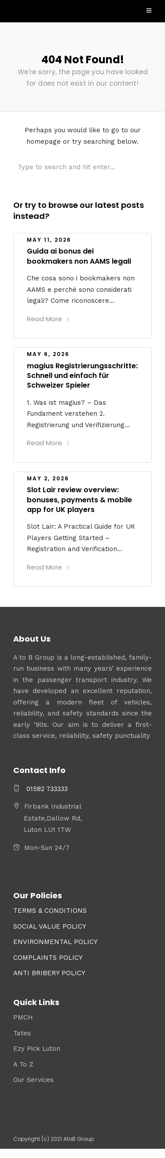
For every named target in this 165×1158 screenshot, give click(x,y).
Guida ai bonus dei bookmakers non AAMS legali (79, 256)
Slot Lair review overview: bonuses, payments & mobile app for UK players (79, 500)
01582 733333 (46, 789)
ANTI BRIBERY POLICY (49, 973)
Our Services (33, 1080)
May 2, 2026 (48, 478)
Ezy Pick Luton (36, 1049)
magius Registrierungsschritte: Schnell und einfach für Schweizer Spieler (82, 376)
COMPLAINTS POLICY (48, 958)
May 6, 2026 (48, 354)
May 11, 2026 (49, 239)
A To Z (23, 1064)
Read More (48, 318)
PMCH (23, 1017)
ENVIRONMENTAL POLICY (55, 942)
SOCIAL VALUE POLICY (49, 926)
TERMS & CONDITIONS (50, 911)
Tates (22, 1033)
